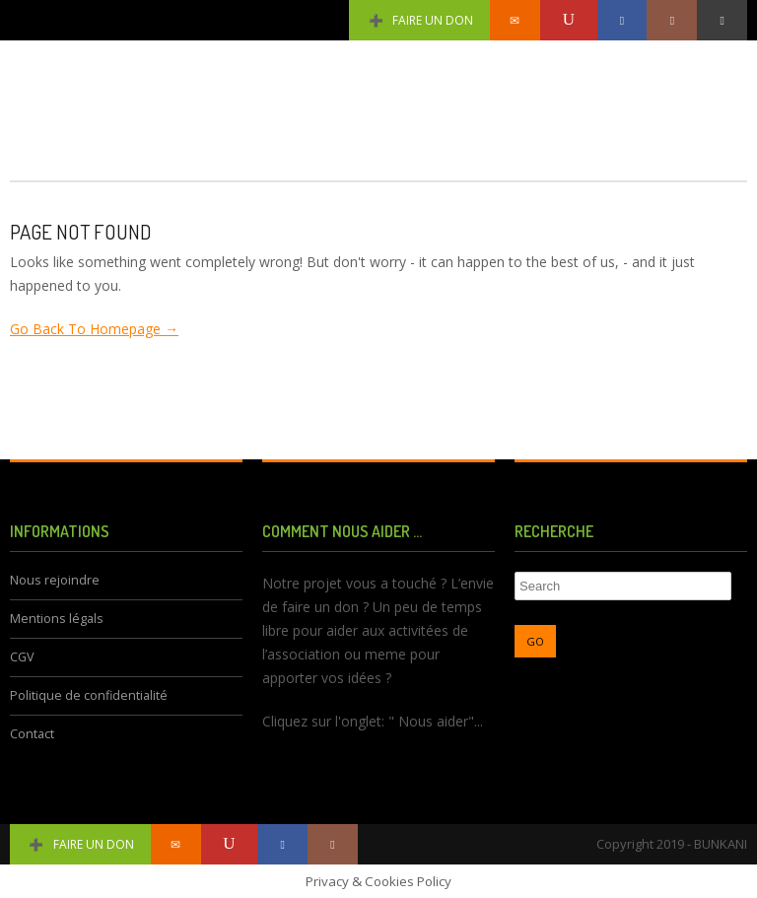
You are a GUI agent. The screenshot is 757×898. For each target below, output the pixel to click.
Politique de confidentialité (89, 695)
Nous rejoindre (55, 580)
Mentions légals (56, 618)
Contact (32, 733)
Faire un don (419, 20)
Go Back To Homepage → (94, 328)
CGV (22, 657)
